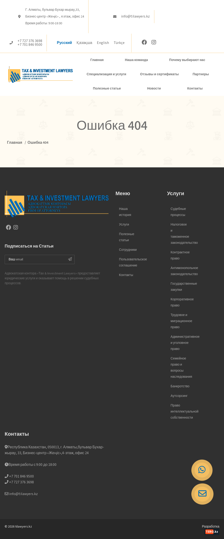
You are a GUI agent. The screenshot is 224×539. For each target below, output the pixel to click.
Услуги (124, 225)
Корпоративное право (180, 302)
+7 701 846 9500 (30, 45)
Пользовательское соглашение (128, 262)
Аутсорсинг (179, 396)
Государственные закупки (180, 287)
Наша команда (136, 60)
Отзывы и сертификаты (159, 74)
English (103, 42)
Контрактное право (180, 255)
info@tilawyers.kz (135, 16)
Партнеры (200, 74)
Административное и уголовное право (180, 343)
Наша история (125, 212)
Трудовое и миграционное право (180, 321)
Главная (97, 60)
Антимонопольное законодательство (180, 271)
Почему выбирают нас (187, 60)
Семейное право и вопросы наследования (180, 367)
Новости (154, 88)
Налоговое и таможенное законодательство (180, 234)
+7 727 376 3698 (30, 41)
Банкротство (180, 386)
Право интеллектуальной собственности (180, 411)
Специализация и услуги (106, 74)
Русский (64, 42)
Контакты (195, 88)
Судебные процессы (178, 212)
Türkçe (119, 42)
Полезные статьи (107, 88)
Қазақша (84, 42)
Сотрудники (128, 250)
